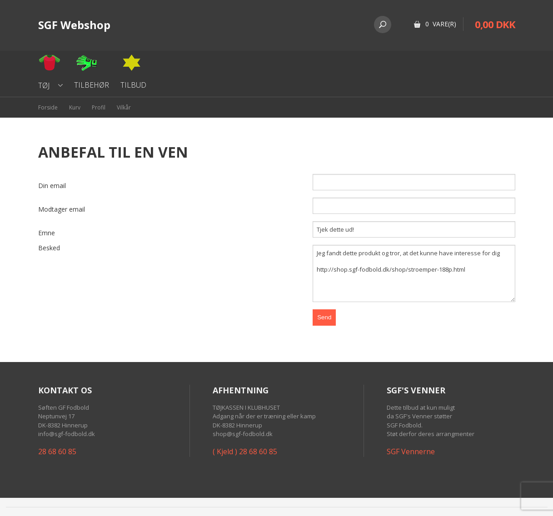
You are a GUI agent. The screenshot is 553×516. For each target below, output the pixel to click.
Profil (98, 107)
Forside (48, 107)
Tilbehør (91, 85)
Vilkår (124, 107)
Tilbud (133, 85)
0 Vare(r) (440, 24)
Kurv (74, 107)
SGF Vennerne (411, 451)
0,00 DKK (495, 24)
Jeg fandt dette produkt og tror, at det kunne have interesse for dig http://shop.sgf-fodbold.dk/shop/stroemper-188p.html (414, 273)
